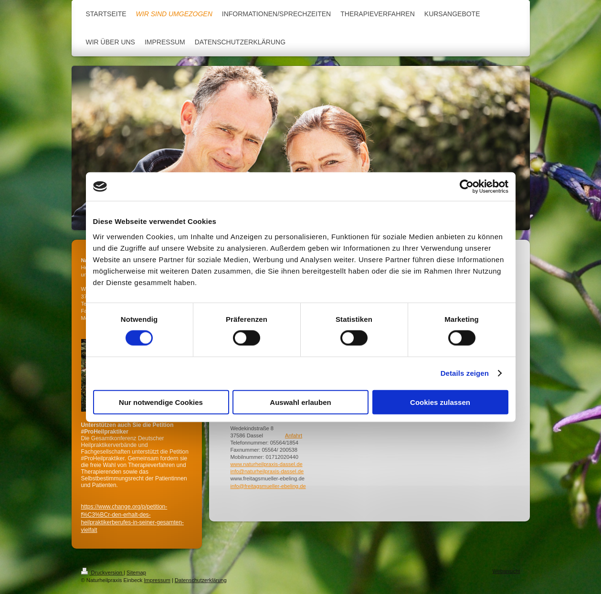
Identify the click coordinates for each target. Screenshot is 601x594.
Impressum (157, 580)
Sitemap (136, 572)
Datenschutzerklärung (201, 580)
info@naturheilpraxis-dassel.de (267, 471)
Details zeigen (465, 373)
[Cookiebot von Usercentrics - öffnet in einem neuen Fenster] (466, 187)
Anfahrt (293, 435)
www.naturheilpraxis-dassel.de (267, 464)
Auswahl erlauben (300, 402)
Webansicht (506, 571)
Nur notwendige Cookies (161, 402)
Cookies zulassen (440, 402)
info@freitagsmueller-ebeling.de (268, 486)
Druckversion (102, 572)
